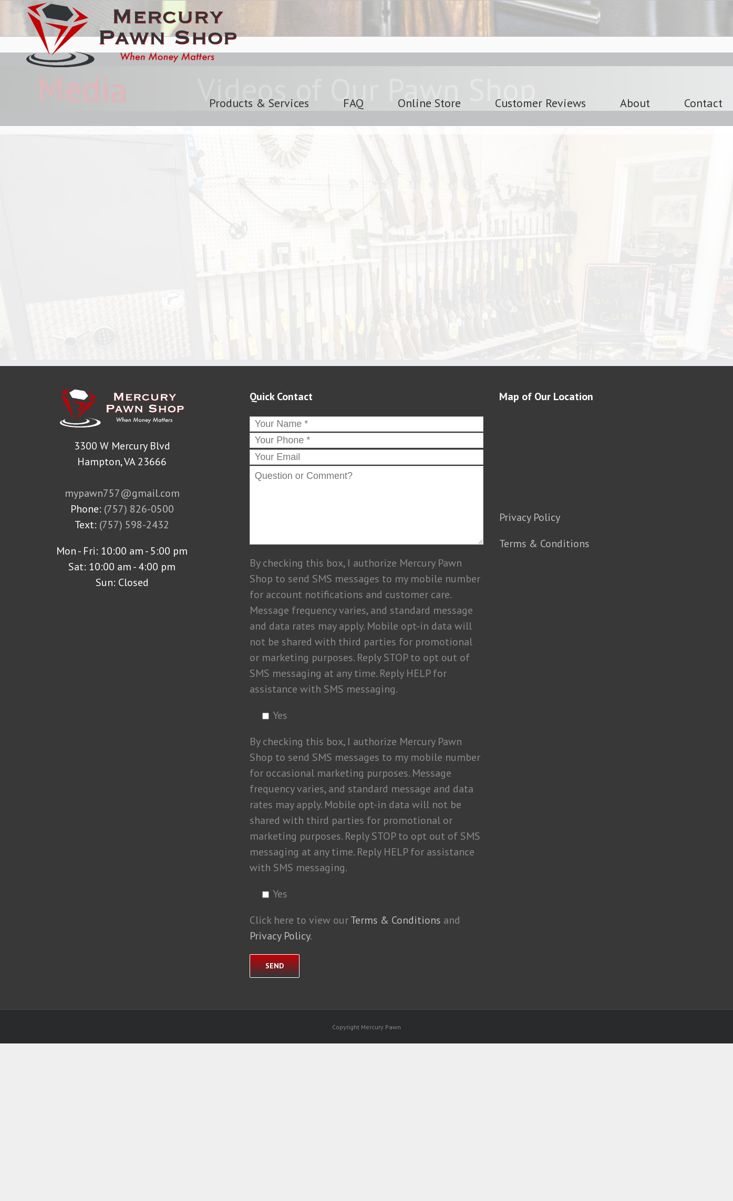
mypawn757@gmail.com (122, 493)
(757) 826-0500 (139, 509)
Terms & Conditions (395, 920)
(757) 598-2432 (134, 524)
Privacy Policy (280, 936)
